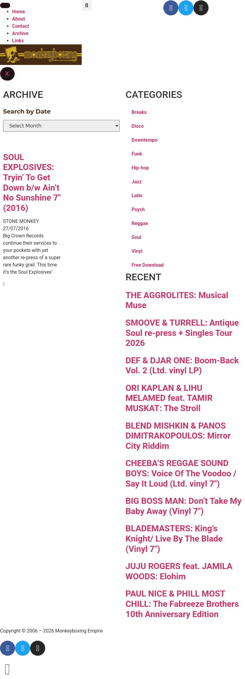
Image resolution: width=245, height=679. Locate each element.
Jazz (137, 182)
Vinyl (137, 251)
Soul (136, 237)
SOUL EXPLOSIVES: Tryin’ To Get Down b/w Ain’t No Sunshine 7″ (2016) (32, 182)
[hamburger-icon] (5, 5)
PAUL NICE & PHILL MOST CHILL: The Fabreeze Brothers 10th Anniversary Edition (182, 604)
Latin (137, 195)
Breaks (139, 112)
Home (18, 11)
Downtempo (145, 140)
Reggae (140, 223)
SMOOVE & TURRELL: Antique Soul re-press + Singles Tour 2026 (182, 333)
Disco (138, 126)
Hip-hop (140, 168)
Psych (138, 209)
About (18, 19)
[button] (87, 5)
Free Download (148, 265)
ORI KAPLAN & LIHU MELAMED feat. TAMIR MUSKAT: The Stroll (169, 398)
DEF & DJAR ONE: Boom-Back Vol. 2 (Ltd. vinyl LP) (182, 366)
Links (18, 40)
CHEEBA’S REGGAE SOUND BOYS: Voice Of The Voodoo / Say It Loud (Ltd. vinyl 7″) (181, 473)
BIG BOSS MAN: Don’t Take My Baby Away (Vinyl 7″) (184, 506)
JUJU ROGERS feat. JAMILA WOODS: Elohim (179, 571)
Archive (20, 33)
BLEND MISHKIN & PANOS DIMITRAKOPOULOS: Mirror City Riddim (178, 436)
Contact (20, 26)
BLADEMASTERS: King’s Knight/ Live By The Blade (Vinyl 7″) (174, 538)
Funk (137, 154)
